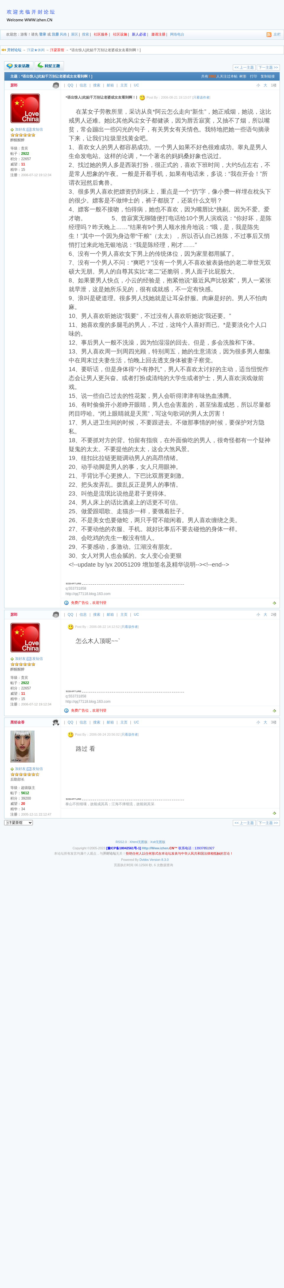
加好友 (20, 129)
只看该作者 (201, 97)
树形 (242, 76)
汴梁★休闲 (36, 50)
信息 (83, 85)
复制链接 (268, 76)
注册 (55, 34)
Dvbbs (144, 859)
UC (136, 85)
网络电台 (177, 34)
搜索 (85, 34)
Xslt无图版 (157, 842)
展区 (74, 34)
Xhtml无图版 (139, 842)
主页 (124, 85)
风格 (63, 34)
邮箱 (110, 85)
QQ (70, 85)
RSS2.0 (121, 842)
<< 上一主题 (244, 67)
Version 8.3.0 (159, 859)
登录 (42, 34)
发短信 (37, 129)
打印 (253, 76)
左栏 (277, 34)
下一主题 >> (268, 67)
